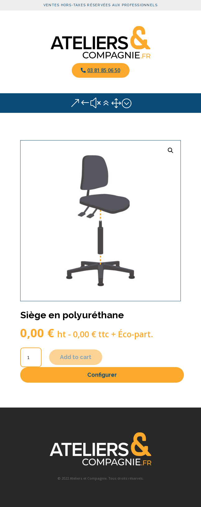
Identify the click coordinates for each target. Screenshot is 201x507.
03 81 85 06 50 (103, 70)
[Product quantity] (31, 357)
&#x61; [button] (100, 103)
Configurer (102, 374)
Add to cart (75, 357)
